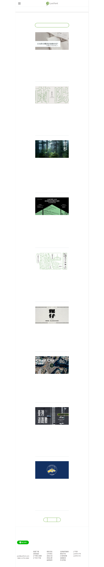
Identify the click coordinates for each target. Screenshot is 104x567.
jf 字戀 (76, 551)
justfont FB (77, 554)
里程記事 (49, 558)
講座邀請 (36, 554)
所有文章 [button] (51, 25)
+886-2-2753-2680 (23, 558)
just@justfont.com (23, 556)
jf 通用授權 (63, 556)
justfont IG (77, 556)
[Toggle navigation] (19, 9)
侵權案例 (63, 558)
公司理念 (49, 554)
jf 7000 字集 (37, 558)
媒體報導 (49, 560)
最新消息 (49, 551)
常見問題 (63, 560)
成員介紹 (49, 556)
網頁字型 (63, 554)
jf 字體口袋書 (37, 556)
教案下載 (36, 551)
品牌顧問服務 (64, 551)
